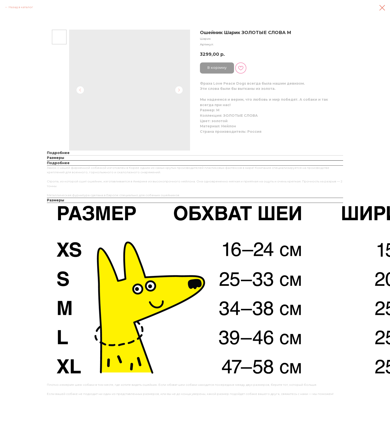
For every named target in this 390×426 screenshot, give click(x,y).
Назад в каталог (21, 7)
